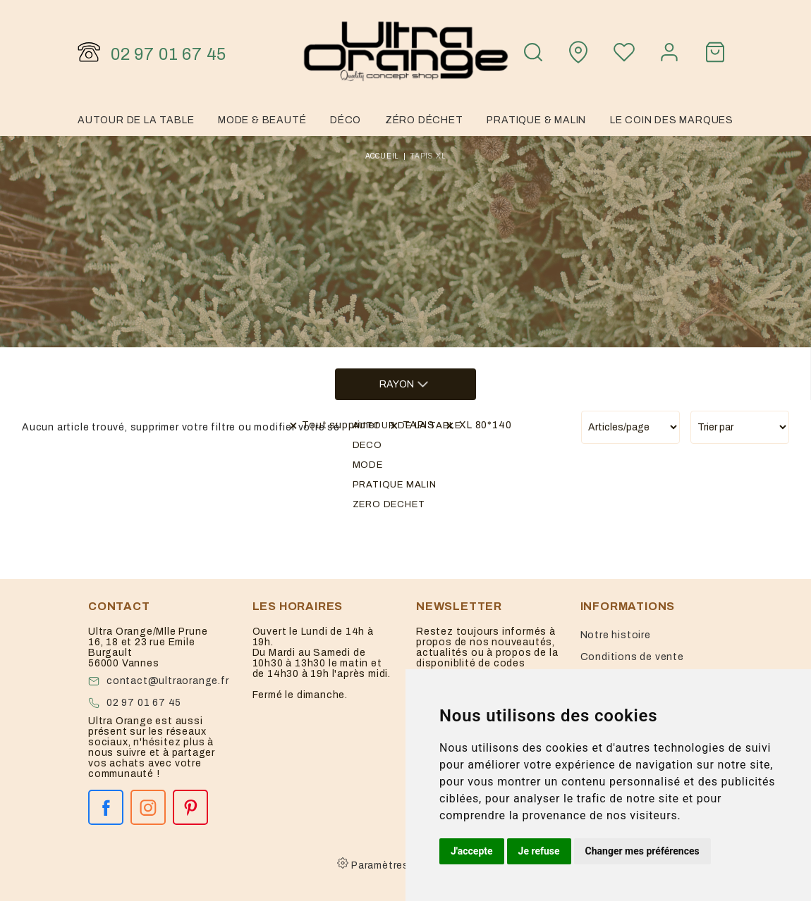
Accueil (382, 156)
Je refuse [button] (539, 851)
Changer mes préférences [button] (642, 851)
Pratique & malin (536, 120)
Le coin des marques (671, 120)
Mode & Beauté (262, 120)
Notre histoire (615, 635)
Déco (345, 120)
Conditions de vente (632, 657)
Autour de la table (136, 120)
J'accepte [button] (472, 851)
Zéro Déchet (424, 120)
